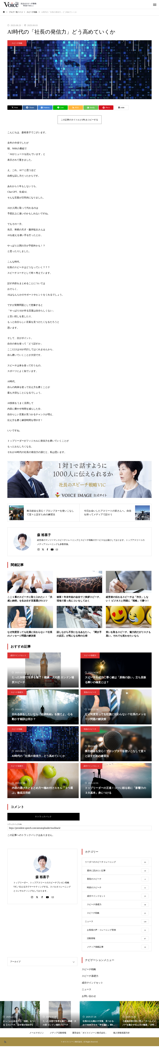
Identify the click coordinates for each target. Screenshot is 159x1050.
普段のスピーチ (90, 692)
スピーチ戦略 (17, 43)
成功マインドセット (18, 655)
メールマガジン (36, 1037)
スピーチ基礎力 (90, 655)
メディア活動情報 (58, 1037)
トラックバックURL (14, 824)
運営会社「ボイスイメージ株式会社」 (89, 1037)
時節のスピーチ (90, 729)
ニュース (86, 993)
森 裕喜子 (42, 877)
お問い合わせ (89, 1000)
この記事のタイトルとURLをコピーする (79, 120)
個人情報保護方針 (121, 1037)
